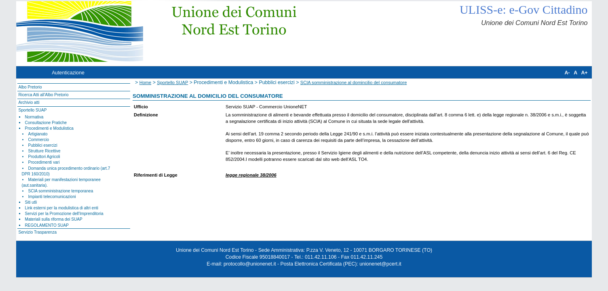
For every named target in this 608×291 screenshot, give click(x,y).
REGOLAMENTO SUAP (47, 225)
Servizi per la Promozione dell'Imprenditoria (64, 213)
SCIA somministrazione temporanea (60, 191)
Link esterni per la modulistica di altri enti (62, 208)
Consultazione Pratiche (46, 122)
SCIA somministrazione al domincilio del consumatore (353, 82)
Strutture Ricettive (44, 151)
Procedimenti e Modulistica (49, 128)
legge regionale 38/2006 (251, 175)
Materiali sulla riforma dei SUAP (53, 219)
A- (567, 73)
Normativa (34, 117)
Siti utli (31, 202)
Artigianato (38, 134)
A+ (584, 73)
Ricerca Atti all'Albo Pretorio (43, 95)
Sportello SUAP (32, 110)
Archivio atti (28, 102)
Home (145, 82)
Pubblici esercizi (42, 145)
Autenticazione (68, 73)
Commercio (38, 139)
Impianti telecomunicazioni (52, 196)
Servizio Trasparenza (37, 232)
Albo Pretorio (30, 87)
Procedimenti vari (44, 162)
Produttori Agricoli (44, 156)
